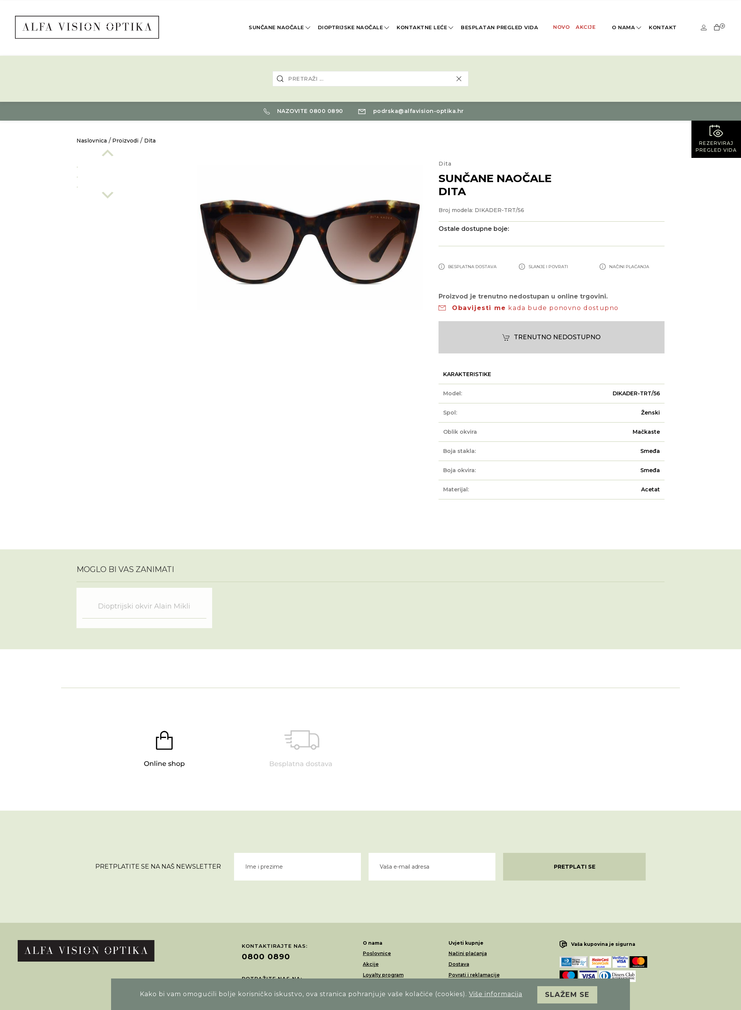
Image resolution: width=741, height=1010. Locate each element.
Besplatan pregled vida (499, 27)
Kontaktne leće (426, 28)
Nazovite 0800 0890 (303, 111)
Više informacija (495, 994)
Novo (561, 27)
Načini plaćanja (468, 953)
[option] (129, 166)
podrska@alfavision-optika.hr (411, 111)
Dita (150, 140)
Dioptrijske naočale (354, 28)
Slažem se (567, 994)
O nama (627, 28)
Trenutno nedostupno (551, 337)
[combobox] (370, 78)
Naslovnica (91, 140)
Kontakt (663, 27)
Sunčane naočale (280, 28)
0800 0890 (266, 956)
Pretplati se (574, 866)
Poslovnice (377, 953)
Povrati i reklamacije (474, 975)
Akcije (585, 27)
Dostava (459, 964)
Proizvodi (125, 140)
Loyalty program (383, 975)
